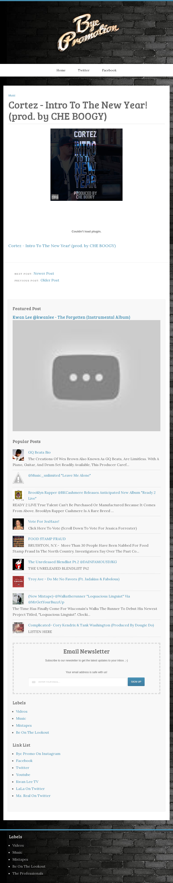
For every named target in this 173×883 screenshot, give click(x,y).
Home (61, 70)
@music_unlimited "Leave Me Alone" (59, 475)
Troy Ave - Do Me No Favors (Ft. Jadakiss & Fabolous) (73, 579)
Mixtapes (24, 725)
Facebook (109, 70)
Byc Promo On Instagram (38, 753)
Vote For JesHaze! (43, 521)
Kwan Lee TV (27, 781)
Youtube (23, 774)
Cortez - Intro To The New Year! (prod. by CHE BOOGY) (62, 245)
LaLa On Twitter (30, 788)
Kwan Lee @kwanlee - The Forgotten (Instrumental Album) (71, 317)
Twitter (84, 70)
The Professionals (27, 873)
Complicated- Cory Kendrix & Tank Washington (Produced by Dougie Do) (91, 625)
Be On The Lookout (32, 732)
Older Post (50, 280)
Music (11, 95)
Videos (21, 711)
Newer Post (44, 273)
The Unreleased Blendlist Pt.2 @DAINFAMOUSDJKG (72, 562)
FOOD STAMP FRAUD (47, 538)
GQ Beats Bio (39, 452)
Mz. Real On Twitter (33, 795)
